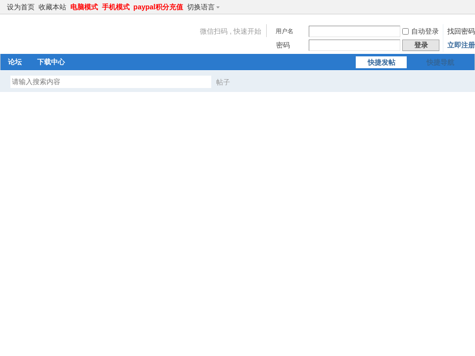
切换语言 (205, 7)
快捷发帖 (381, 62)
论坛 (15, 62)
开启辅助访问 (456, 6)
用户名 (284, 31)
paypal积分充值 (158, 7)
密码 (283, 45)
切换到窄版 (464, 6)
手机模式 (116, 7)
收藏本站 (52, 7)
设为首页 (21, 7)
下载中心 (51, 62)
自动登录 (420, 31)
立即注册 (461, 45)
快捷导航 (440, 62)
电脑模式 (84, 7)
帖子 (223, 82)
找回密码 (461, 31)
